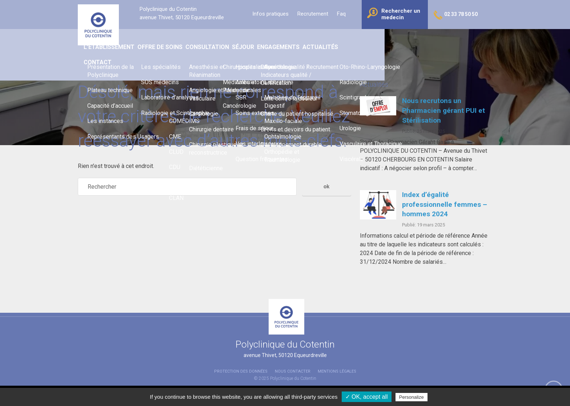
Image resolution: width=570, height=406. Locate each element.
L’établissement (165, 40)
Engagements (345, 40)
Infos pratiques (270, 14)
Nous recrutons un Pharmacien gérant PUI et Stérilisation (443, 110)
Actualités (389, 40)
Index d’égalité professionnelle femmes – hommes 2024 (444, 204)
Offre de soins (218, 40)
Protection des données (241, 371)
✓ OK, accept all (366, 397)
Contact (427, 40)
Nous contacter (292, 371)
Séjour (306, 40)
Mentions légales (337, 371)
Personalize (411, 397)
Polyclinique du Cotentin (293, 378)
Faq (341, 14)
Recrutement (312, 14)
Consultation (267, 40)
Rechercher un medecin (400, 14)
